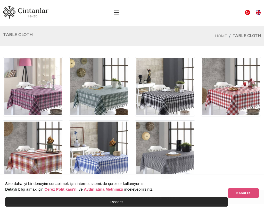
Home (221, 35)
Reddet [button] (116, 202)
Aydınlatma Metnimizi (103, 189)
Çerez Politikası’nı (61, 189)
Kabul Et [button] (243, 193)
